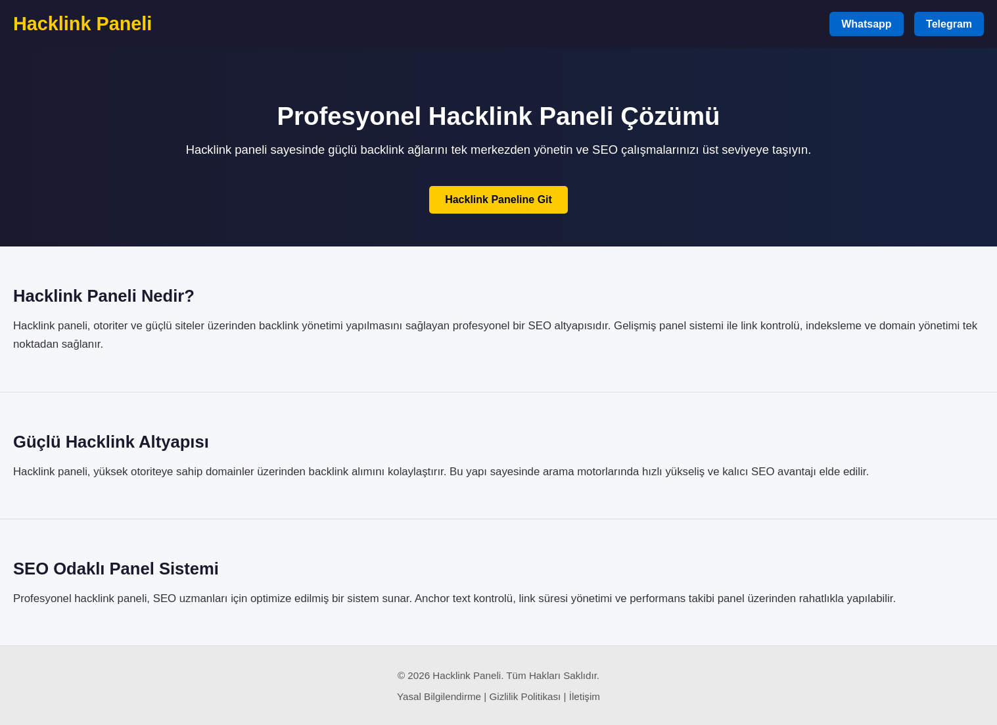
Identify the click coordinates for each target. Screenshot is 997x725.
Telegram (949, 24)
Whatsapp (866, 24)
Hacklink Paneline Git (498, 199)
